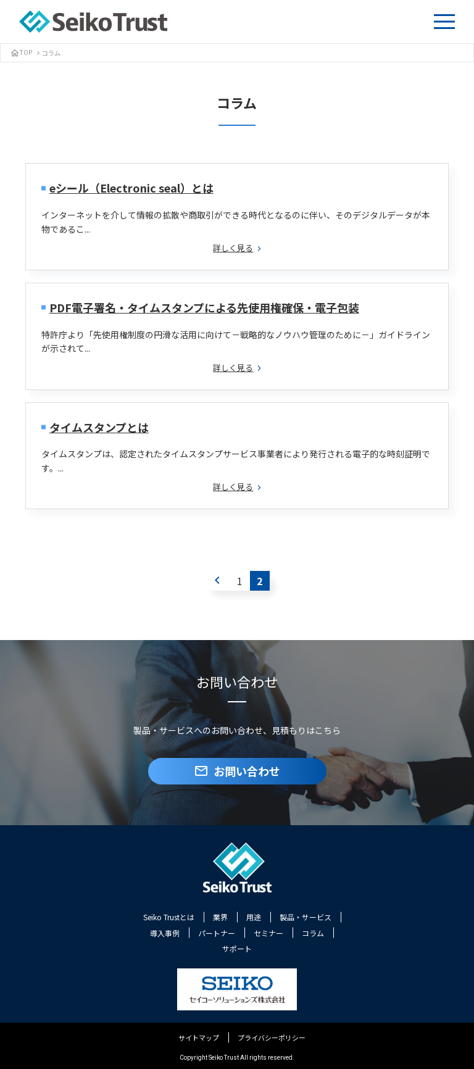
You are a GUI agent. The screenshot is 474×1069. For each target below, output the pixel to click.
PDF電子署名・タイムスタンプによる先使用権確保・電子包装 (204, 307)
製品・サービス (305, 917)
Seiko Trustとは (168, 917)
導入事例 (165, 933)
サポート (237, 948)
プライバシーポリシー (272, 1037)
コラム (313, 933)
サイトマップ (198, 1037)
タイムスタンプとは (99, 427)
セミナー (268, 933)
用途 (253, 917)
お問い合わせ (237, 771)
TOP (21, 52)
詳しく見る (236, 248)
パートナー (216, 933)
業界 (220, 917)
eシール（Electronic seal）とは (131, 188)
